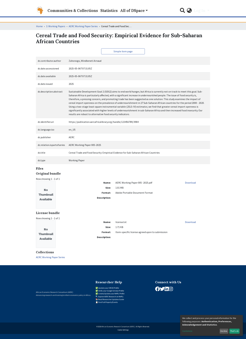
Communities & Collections (73, 10)
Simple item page (123, 51)
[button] (189, 11)
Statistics (109, 10)
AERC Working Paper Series (83, 26)
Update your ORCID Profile (108, 288)
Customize (187, 331)
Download (190, 182)
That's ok (234, 331)
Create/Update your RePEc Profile (111, 293)
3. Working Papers (55, 26)
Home (39, 26)
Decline (223, 331)
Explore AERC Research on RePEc (110, 296)
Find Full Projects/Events (108, 302)
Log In (200, 10)
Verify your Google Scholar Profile (111, 291)
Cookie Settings (123, 330)
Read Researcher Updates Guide (111, 299)
